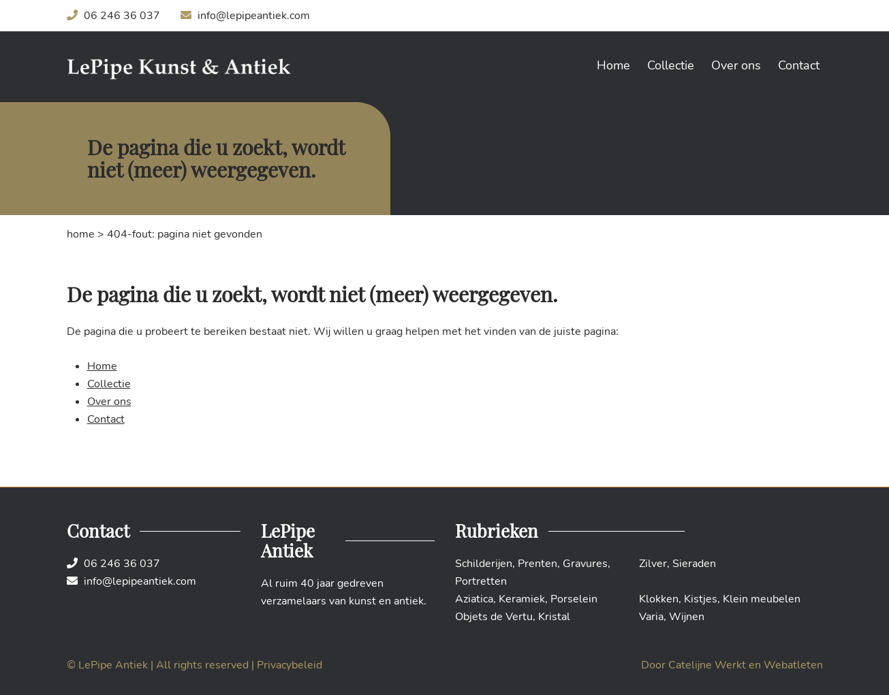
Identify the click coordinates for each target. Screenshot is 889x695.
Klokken (659, 599)
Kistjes (700, 599)
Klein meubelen (761, 599)
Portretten (481, 581)
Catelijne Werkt (707, 665)
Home (613, 65)
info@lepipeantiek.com (245, 15)
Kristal (554, 616)
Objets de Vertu (494, 616)
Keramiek (522, 599)
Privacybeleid (289, 665)
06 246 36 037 (113, 15)
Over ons (736, 65)
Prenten (537, 563)
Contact (799, 65)
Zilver (653, 563)
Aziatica (474, 599)
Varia (651, 616)
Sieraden (694, 563)
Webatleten (793, 665)
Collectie (670, 65)
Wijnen (686, 616)
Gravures (585, 563)
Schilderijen (483, 563)
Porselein (573, 599)
